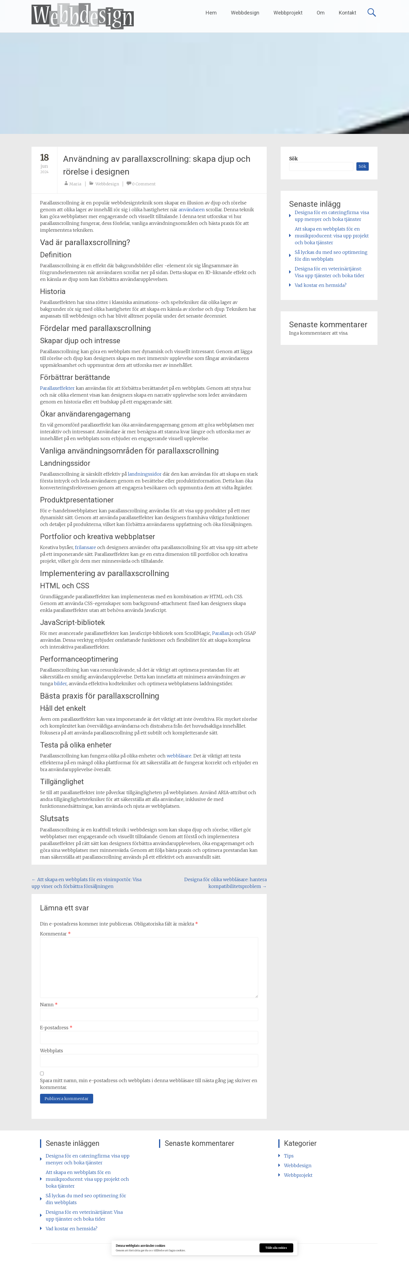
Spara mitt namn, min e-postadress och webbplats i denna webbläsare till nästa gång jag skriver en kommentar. (148, 1084)
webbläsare (179, 756)
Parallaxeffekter (57, 388)
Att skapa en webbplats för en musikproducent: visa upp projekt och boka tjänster (332, 235)
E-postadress (56, 1027)
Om (321, 13)
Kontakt (347, 13)
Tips (289, 1156)
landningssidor (145, 474)
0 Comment (144, 184)
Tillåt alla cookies (276, 1247)
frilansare (85, 547)
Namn (49, 1004)
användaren (192, 209)
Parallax (220, 633)
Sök (293, 158)
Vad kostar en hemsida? (321, 285)
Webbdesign (245, 13)
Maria (75, 184)
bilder (60, 683)
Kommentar (55, 934)
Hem (211, 13)
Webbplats (51, 1050)
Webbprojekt (288, 13)
